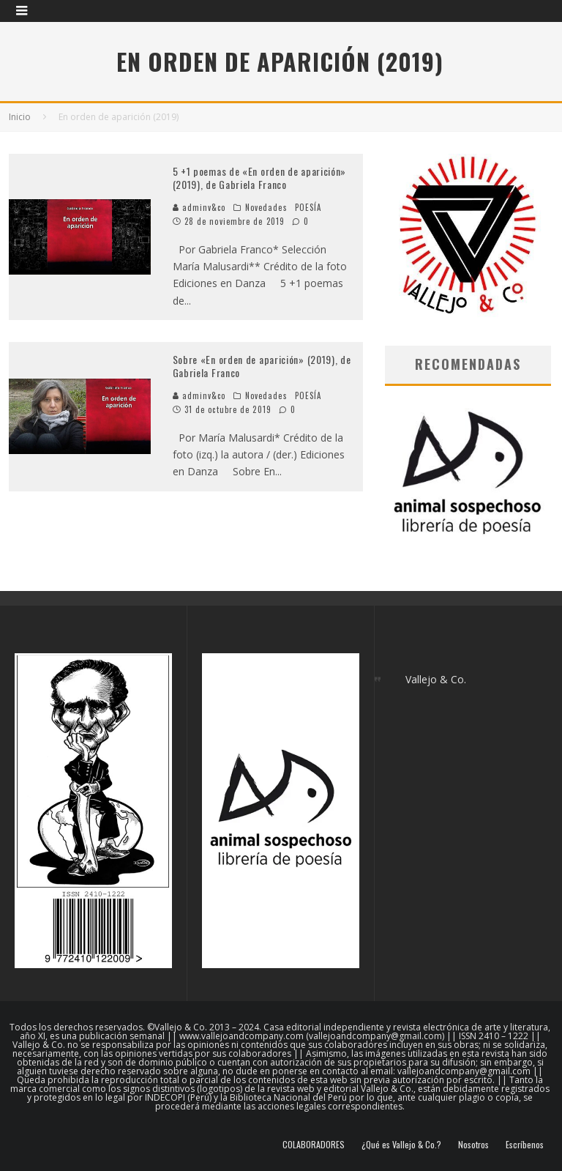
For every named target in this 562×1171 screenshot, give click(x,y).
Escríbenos (525, 1144)
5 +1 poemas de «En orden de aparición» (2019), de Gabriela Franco (260, 177)
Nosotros (473, 1144)
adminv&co (199, 207)
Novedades (266, 207)
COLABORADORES (313, 1144)
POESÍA (308, 207)
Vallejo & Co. (435, 679)
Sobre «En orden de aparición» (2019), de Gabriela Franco (262, 366)
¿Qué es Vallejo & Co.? (401, 1144)
